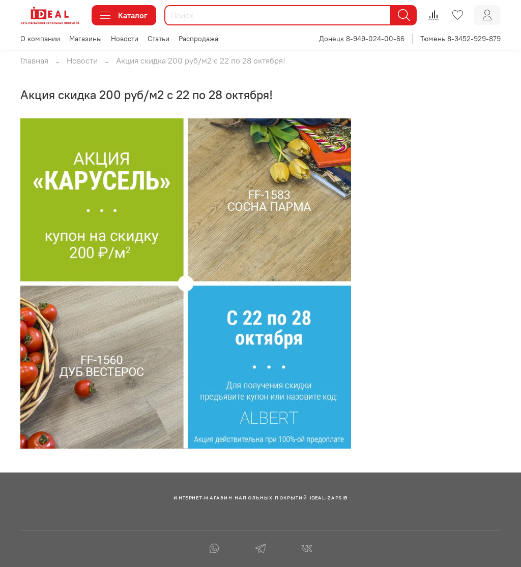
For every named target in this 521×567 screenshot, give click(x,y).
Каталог (124, 15)
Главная (34, 60)
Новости (124, 38)
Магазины (85, 38)
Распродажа (198, 38)
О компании (40, 38)
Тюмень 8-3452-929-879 (460, 38)
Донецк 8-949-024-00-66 (361, 38)
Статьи (158, 38)
